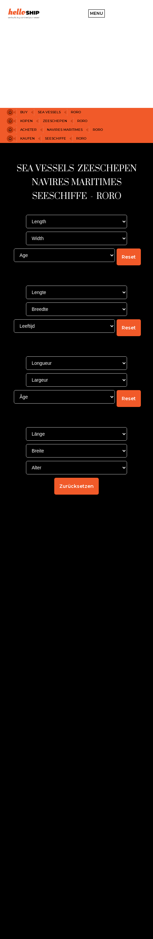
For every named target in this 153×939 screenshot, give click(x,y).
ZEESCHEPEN (55, 121)
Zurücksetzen (76, 486)
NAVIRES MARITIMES (65, 129)
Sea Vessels (49, 112)
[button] (96, 13)
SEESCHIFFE (55, 138)
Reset (129, 257)
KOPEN (26, 121)
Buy (24, 112)
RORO (76, 112)
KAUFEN (27, 138)
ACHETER (28, 129)
